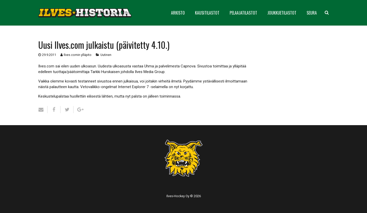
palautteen (58, 87)
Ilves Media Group (150, 71)
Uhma (149, 66)
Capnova (188, 66)
